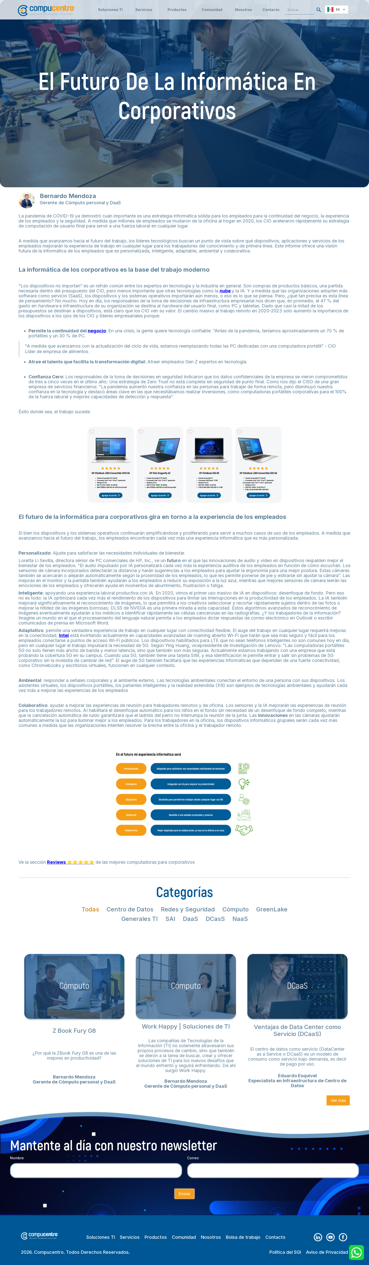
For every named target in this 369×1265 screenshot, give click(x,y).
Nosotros (243, 9)
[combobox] (336, 9)
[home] (46, 8)
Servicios (130, 1237)
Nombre (17, 1163)
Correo (193, 1163)
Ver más (330, 1096)
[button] (143, 9)
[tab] (90, 909)
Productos (156, 1237)
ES (333, 9)
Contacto (270, 9)
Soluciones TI (110, 9)
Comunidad (184, 1237)
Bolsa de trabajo (243, 1237)
